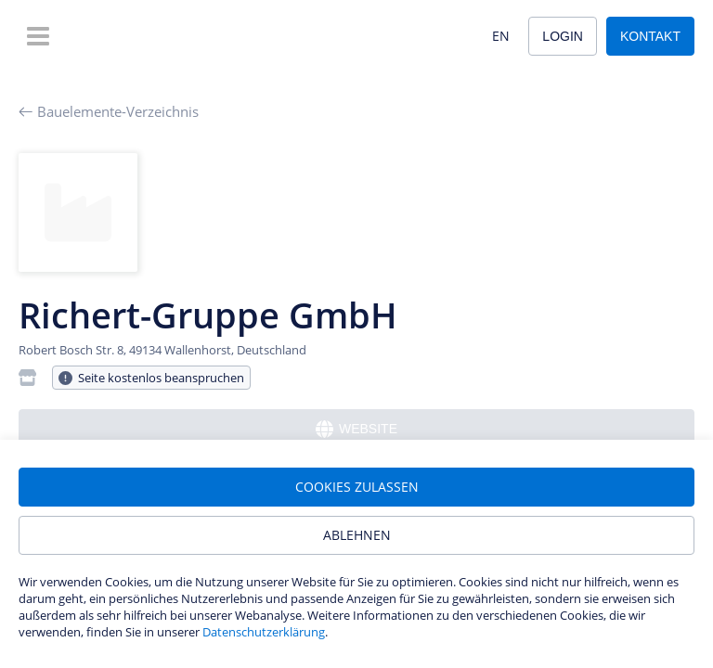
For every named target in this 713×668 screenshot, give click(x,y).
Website (356, 429)
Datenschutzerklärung (263, 631)
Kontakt (650, 36)
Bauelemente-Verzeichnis (109, 111)
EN (501, 36)
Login (562, 36)
